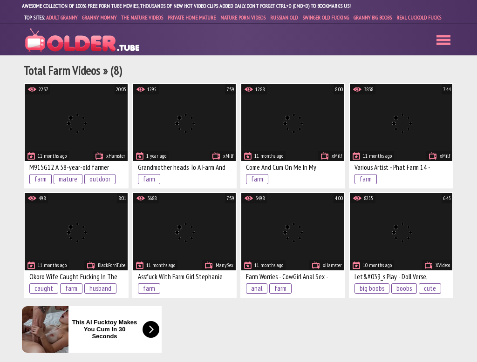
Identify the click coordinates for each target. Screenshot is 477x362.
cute (430, 288)
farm (40, 178)
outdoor (99, 178)
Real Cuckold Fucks (418, 17)
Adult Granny (61, 17)
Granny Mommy (99, 17)
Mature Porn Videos (243, 17)
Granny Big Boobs (373, 17)
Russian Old (284, 17)
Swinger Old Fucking (325, 17)
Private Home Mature (192, 17)
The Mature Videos (142, 17)
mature (68, 178)
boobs (404, 288)
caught (43, 288)
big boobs (372, 288)
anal (256, 288)
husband (100, 288)
